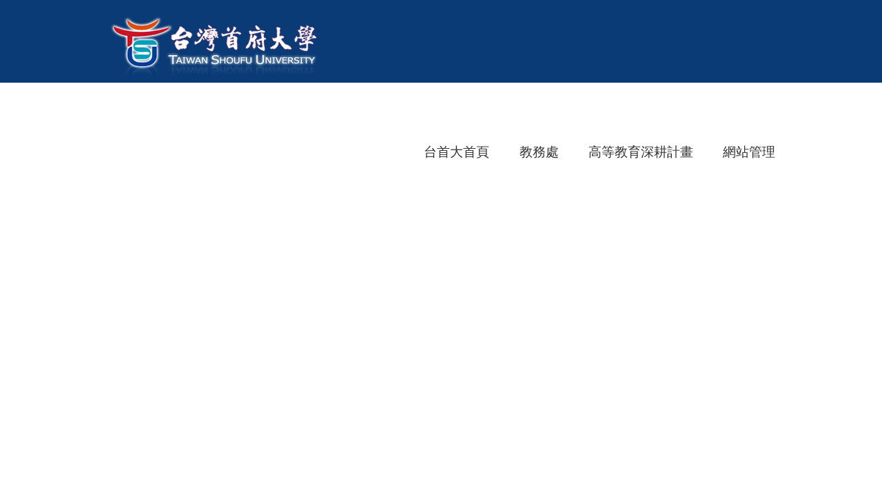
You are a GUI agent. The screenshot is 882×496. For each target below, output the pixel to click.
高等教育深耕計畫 (640, 152)
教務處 (539, 152)
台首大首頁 (456, 152)
